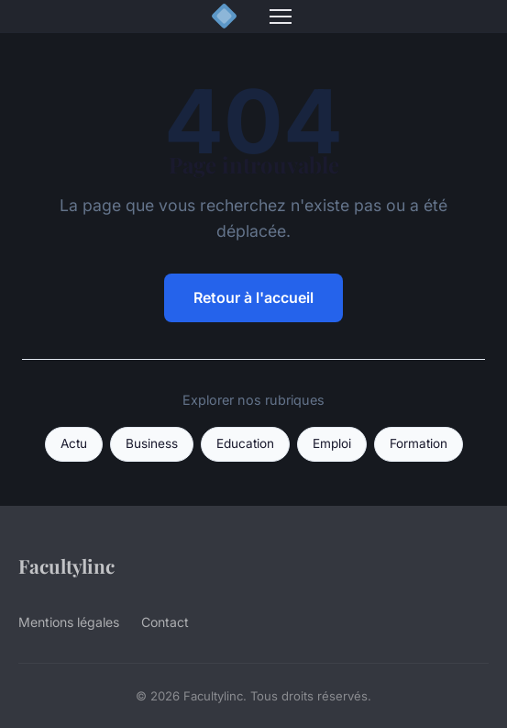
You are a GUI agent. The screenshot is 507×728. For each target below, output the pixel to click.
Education (245, 443)
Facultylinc (66, 565)
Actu (74, 443)
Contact (165, 622)
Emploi (332, 443)
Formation (418, 443)
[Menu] (280, 16)
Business (152, 443)
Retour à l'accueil (253, 297)
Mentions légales (68, 622)
